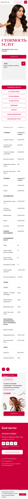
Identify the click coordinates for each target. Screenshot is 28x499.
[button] (25, 2)
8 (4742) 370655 (9, 434)
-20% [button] (6, 64)
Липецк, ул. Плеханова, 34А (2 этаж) (12, 437)
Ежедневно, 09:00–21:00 (8, 439)
